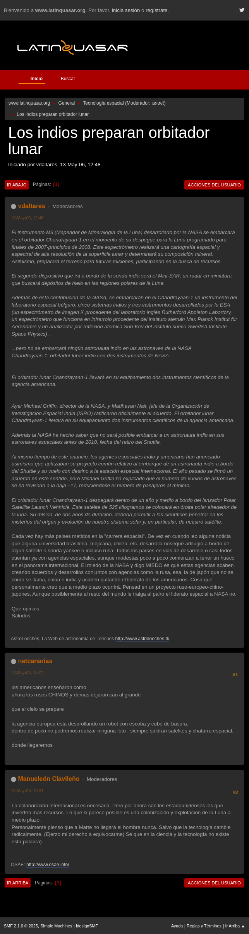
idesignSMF (87, 926)
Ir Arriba (17, 883)
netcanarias (35, 661)
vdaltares (31, 206)
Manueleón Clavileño (48, 778)
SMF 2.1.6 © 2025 (21, 926)
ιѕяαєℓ (158, 103)
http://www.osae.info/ (47, 864)
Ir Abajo (16, 185)
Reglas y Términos (204, 926)
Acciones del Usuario (214, 185)
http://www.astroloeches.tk (142, 638)
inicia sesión (126, 10)
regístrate (156, 10)
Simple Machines (56, 926)
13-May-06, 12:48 (27, 217)
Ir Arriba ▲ (235, 926)
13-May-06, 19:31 (27, 790)
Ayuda (177, 926)
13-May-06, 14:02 (27, 672)
